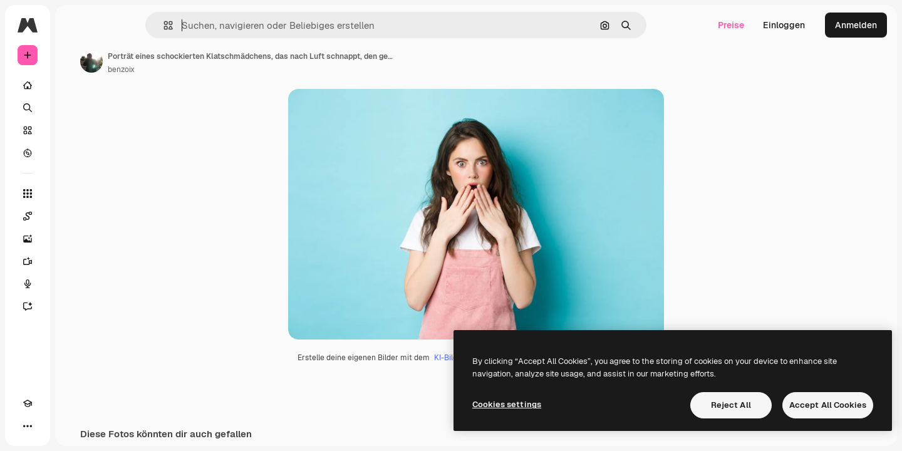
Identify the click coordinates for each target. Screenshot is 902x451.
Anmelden (856, 25)
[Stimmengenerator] (75, 284)
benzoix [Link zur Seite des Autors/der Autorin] (216, 70)
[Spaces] (75, 216)
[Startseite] (75, 85)
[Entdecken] (75, 153)
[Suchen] (75, 108)
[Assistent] (75, 306)
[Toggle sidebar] (123, 25)
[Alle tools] (75, 194)
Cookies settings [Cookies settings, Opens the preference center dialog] (506, 404)
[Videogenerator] (75, 261)
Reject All (731, 405)
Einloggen (784, 25)
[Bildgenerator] (75, 239)
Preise (731, 25)
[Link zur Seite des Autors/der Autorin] (186, 61)
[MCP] (73, 426)
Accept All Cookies (827, 405)
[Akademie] (28, 426)
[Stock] (75, 130)
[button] (211, 25)
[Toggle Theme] (50, 426)
